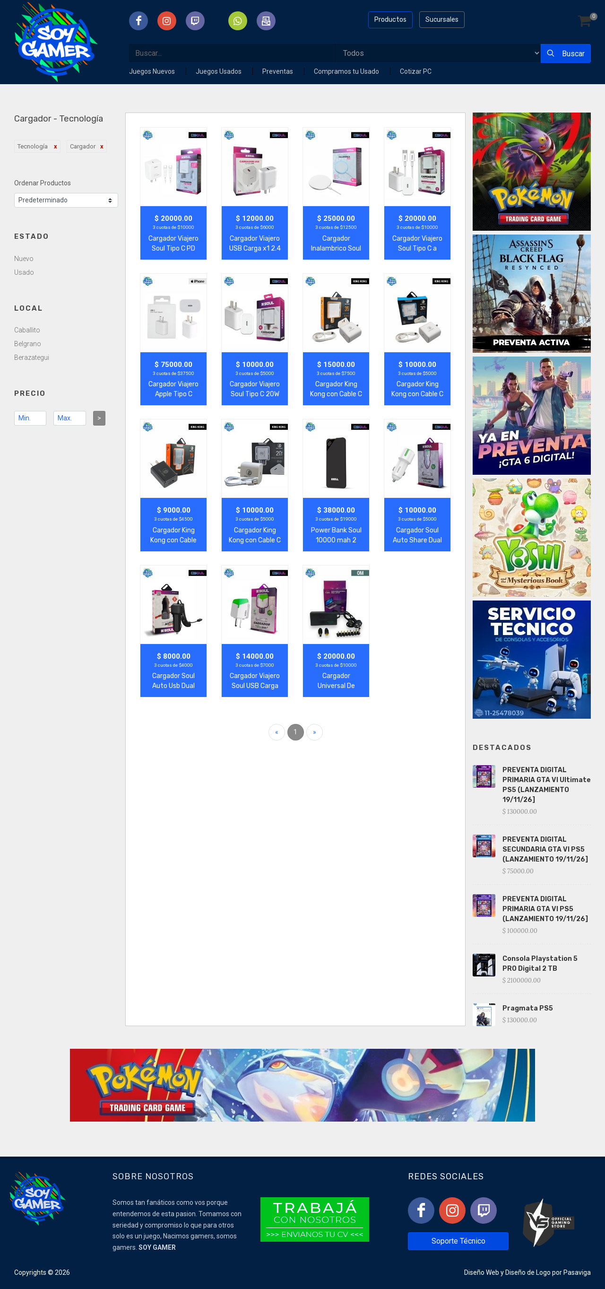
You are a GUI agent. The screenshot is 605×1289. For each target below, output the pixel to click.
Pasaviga (577, 1272)
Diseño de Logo (528, 1272)
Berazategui (31, 357)
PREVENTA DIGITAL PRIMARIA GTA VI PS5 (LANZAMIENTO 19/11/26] (545, 909)
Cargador (82, 146)
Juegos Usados (219, 71)
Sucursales (441, 19)
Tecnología (33, 146)
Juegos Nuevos (152, 71)
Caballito (27, 330)
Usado (24, 272)
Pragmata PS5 (527, 1008)
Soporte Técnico (458, 1241)
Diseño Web (481, 1272)
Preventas (278, 71)
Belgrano (27, 344)
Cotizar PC (416, 71)
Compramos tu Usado (347, 71)
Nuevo (24, 258)
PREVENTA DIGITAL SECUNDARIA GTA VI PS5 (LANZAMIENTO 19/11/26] (545, 849)
